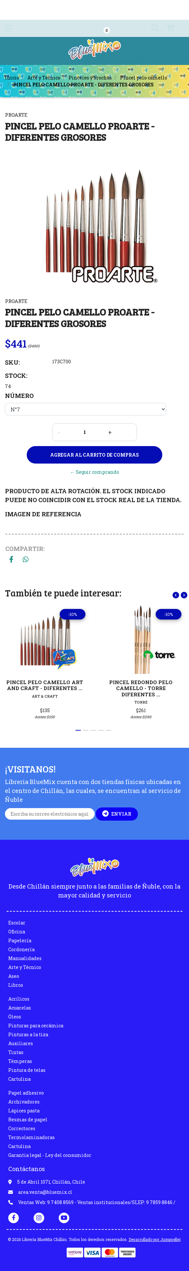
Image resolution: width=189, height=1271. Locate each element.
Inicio (12, 78)
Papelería (19, 940)
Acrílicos (18, 999)
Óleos (14, 1017)
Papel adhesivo (26, 1093)
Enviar (116, 813)
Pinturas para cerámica (35, 1025)
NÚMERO (19, 396)
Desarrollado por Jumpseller (154, 1239)
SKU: (12, 362)
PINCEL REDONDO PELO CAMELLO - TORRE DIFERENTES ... (141, 688)
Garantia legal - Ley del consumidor (49, 1155)
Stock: (16, 375)
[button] (151, 28)
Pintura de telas (27, 1070)
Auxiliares (20, 1043)
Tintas (15, 1052)
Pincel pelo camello (143, 78)
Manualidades (25, 958)
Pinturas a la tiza (28, 1034)
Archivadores (24, 1102)
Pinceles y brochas (90, 78)
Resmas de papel (27, 1119)
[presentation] (176, 595)
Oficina (16, 931)
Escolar (16, 923)
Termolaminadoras (31, 1137)
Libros (15, 985)
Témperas (20, 1061)
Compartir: (25, 549)
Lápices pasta (24, 1110)
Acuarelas (19, 1008)
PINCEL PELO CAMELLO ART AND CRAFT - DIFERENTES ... (44, 685)
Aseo (13, 976)
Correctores (21, 1128)
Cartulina (19, 1079)
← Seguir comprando (94, 472)
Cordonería (21, 949)
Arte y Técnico (43, 78)
